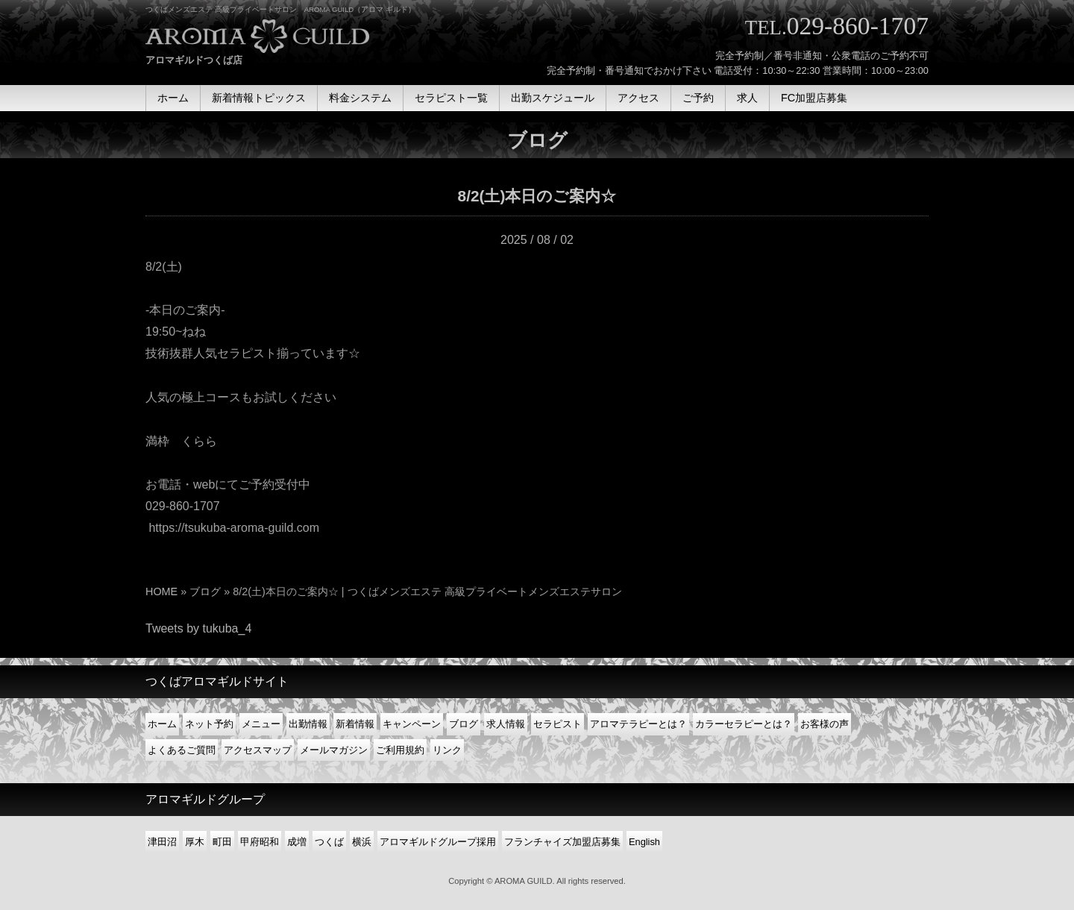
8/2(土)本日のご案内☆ (537, 195)
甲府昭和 (259, 841)
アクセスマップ (258, 750)
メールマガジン (334, 750)
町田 (222, 841)
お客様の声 (824, 723)
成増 (297, 841)
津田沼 (162, 841)
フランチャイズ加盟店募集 (562, 841)
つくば (329, 841)
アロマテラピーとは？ (638, 723)
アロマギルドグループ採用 (438, 841)
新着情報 (355, 723)
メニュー (261, 723)
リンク (447, 750)
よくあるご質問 (182, 750)
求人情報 (505, 723)
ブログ (205, 591)
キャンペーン (412, 723)
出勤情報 (308, 723)
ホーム (162, 723)
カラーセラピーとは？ (743, 723)
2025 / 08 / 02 (537, 239)
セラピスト (557, 723)
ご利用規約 (400, 750)
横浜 (361, 841)
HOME (161, 591)
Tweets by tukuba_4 (198, 628)
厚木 (194, 841)
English (644, 841)
